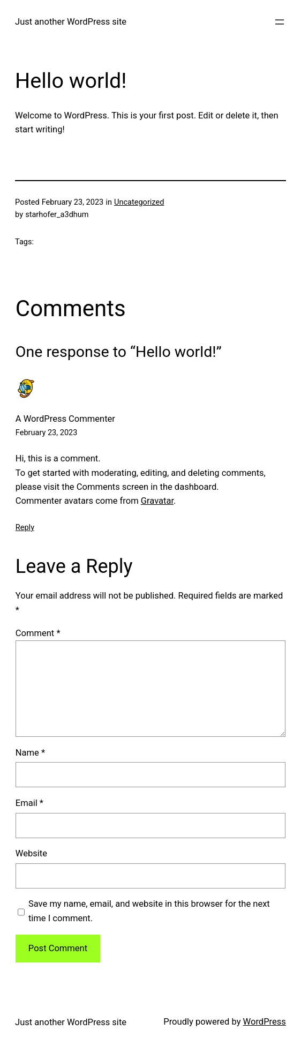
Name (30, 753)
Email (29, 803)
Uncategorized (139, 202)
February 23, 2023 (47, 432)
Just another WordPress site (70, 22)
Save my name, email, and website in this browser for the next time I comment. (149, 911)
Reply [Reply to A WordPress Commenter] (25, 527)
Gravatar (157, 501)
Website (31, 853)
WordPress (264, 1022)
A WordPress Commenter (65, 419)
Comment (38, 633)
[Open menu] (279, 22)
